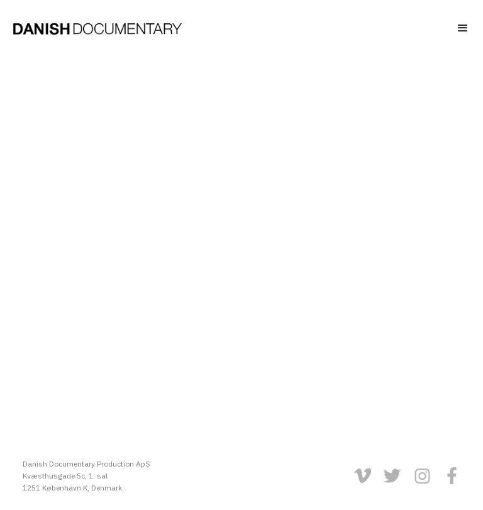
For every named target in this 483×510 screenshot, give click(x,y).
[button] (442, 25)
